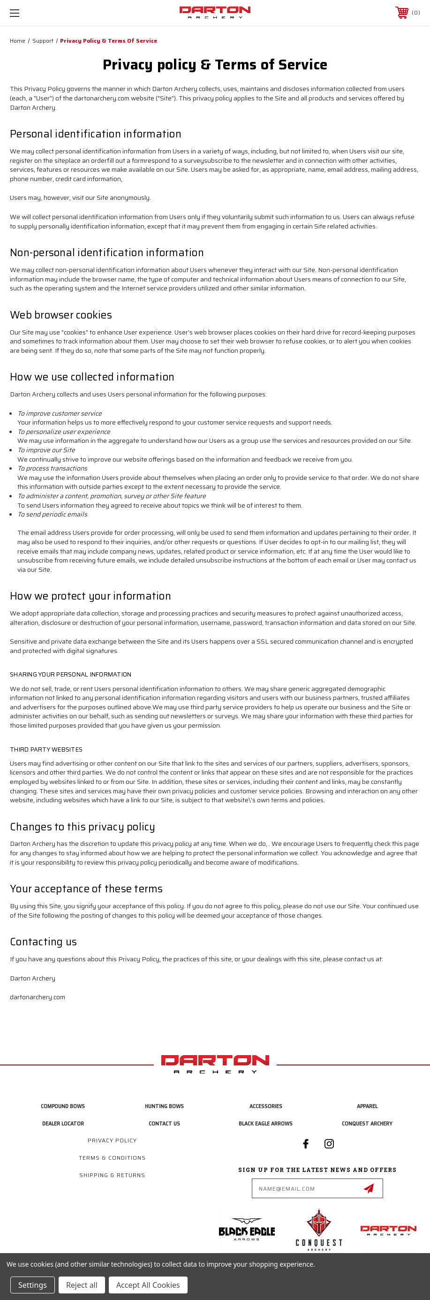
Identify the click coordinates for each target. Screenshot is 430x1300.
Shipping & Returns (112, 1175)
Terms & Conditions (112, 1157)
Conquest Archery (367, 1123)
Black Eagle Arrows (266, 1123)
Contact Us (164, 1123)
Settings (32, 1285)
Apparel (367, 1106)
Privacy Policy (112, 1140)
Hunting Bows (164, 1106)
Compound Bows (63, 1106)
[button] (249, 1230)
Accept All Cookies (148, 1285)
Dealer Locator (63, 1123)
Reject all (82, 1285)
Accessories (265, 1106)
